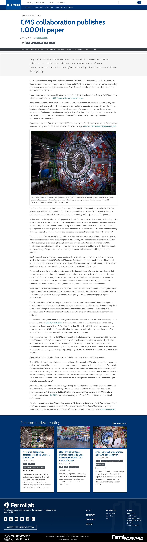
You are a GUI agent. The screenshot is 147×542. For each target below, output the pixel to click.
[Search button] (95, 49)
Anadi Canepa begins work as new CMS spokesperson (109, 453)
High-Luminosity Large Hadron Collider (34, 467)
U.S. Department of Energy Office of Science (80, 536)
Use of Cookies (73, 539)
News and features (37, 49)
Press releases (50, 49)
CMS (27, 43)
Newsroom (49, 7)
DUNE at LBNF (38, 7)
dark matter (32, 464)
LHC (46, 43)
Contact (89, 524)
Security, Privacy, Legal (64, 539)
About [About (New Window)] (37, 2)
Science (27, 7)
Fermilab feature (28, 471)
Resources (69, 7)
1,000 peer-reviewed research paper (67, 98)
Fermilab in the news (65, 49)
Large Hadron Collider (37, 43)
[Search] (128, 2)
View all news (118, 423)
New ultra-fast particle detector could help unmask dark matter (36, 454)
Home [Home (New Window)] (29, 2)
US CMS (52, 43)
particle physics (74, 466)
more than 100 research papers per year (99, 126)
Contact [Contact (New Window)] (51, 2)
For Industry (110, 516)
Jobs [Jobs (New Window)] (43, 2)
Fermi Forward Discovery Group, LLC (59, 536)
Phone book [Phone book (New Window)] (62, 2)
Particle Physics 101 (133, 525)
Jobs (107, 518)
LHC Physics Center (54, 323)
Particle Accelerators (133, 518)
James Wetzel (42, 38)
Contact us (88, 49)
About (88, 510)
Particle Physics (132, 516)
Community (59, 7)
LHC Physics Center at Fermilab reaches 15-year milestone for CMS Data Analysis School (71, 456)
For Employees (111, 514)
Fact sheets (78, 49)
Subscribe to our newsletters (20, 527)
